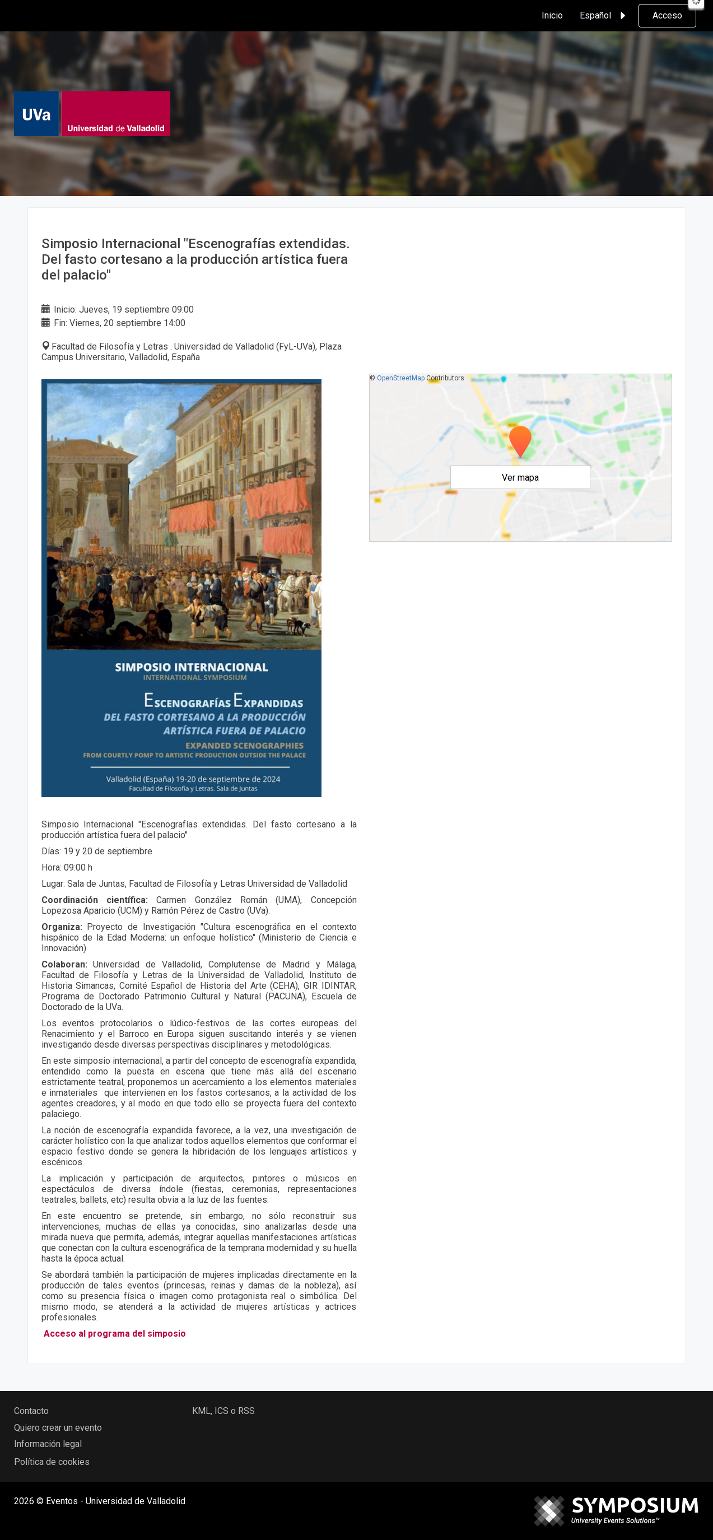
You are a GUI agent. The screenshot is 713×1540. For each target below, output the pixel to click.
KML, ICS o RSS (223, 1411)
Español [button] (604, 15)
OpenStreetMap (401, 378)
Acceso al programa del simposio (115, 1333)
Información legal (48, 1444)
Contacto (31, 1411)
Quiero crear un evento (58, 1427)
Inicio (552, 15)
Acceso (667, 15)
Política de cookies (52, 1462)
